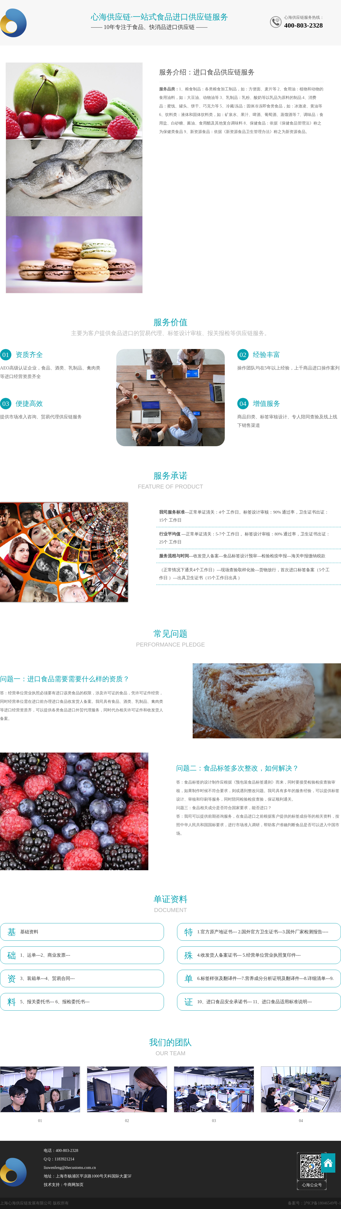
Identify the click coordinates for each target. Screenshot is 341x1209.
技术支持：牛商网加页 (64, 1185)
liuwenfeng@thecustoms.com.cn (70, 1168)
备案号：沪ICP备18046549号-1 (314, 1203)
